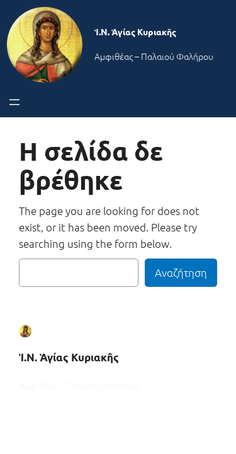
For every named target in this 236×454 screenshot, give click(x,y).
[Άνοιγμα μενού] (14, 102)
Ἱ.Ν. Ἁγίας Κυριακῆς (135, 31)
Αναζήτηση (181, 272)
